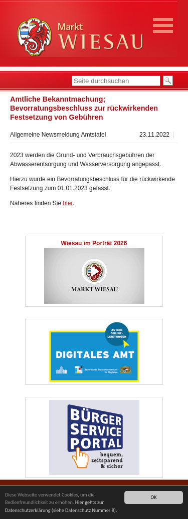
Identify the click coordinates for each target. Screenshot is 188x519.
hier (67, 203)
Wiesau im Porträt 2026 (94, 243)
